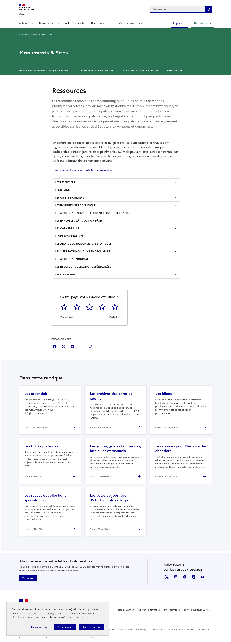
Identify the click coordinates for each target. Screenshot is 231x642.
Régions (177, 23)
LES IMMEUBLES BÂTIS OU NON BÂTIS (79, 221)
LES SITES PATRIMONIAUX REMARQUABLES (82, 251)
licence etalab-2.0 (84, 637)
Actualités (24, 23)
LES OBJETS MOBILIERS (69, 198)
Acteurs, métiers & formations (138, 70)
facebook (185, 577)
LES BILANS (62, 190)
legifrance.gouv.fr (147, 610)
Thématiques (201, 23)
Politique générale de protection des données (172, 629)
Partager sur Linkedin (72, 346)
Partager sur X (63, 346)
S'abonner (28, 578)
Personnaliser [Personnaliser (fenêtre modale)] (39, 627)
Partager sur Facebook (54, 346)
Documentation (99, 23)
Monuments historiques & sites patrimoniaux (43, 70)
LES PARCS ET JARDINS (69, 236)
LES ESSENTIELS (65, 182)
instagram (194, 577)
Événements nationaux (129, 23)
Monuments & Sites (28, 34)
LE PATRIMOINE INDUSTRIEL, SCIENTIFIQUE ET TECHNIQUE (93, 213)
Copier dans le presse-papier (90, 346)
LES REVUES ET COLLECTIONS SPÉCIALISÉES (83, 267)
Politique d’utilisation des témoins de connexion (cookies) (119, 629)
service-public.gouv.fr (196, 610)
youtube (203, 577)
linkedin (176, 577)
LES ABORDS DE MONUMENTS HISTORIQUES (83, 244)
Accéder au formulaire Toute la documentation (84, 170)
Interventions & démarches (94, 70)
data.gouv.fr (124, 610)
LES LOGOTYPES (65, 274)
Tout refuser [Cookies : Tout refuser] (64, 627)
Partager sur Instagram (81, 346)
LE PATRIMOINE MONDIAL (72, 259)
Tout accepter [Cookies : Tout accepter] (91, 627)
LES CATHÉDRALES (67, 228)
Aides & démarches (75, 23)
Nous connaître (47, 23)
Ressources (172, 70)
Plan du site (204, 629)
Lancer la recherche (208, 9)
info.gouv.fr (170, 610)
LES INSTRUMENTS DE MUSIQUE (75, 205)
